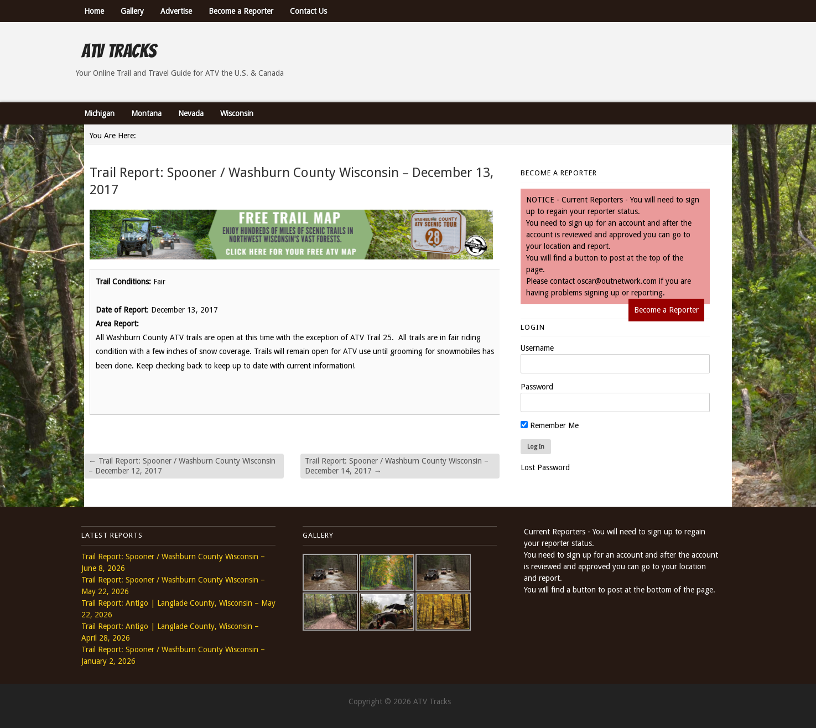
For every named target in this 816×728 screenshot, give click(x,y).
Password (537, 386)
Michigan (99, 113)
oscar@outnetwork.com (617, 281)
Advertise (176, 11)
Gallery (132, 11)
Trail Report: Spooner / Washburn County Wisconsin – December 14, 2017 (396, 465)
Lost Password (545, 467)
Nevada (191, 113)
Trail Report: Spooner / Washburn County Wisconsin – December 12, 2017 (182, 465)
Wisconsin (236, 113)
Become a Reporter (241, 11)
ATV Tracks (118, 50)
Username (537, 348)
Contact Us (308, 11)
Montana (146, 113)
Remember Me (550, 425)
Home (94, 11)
